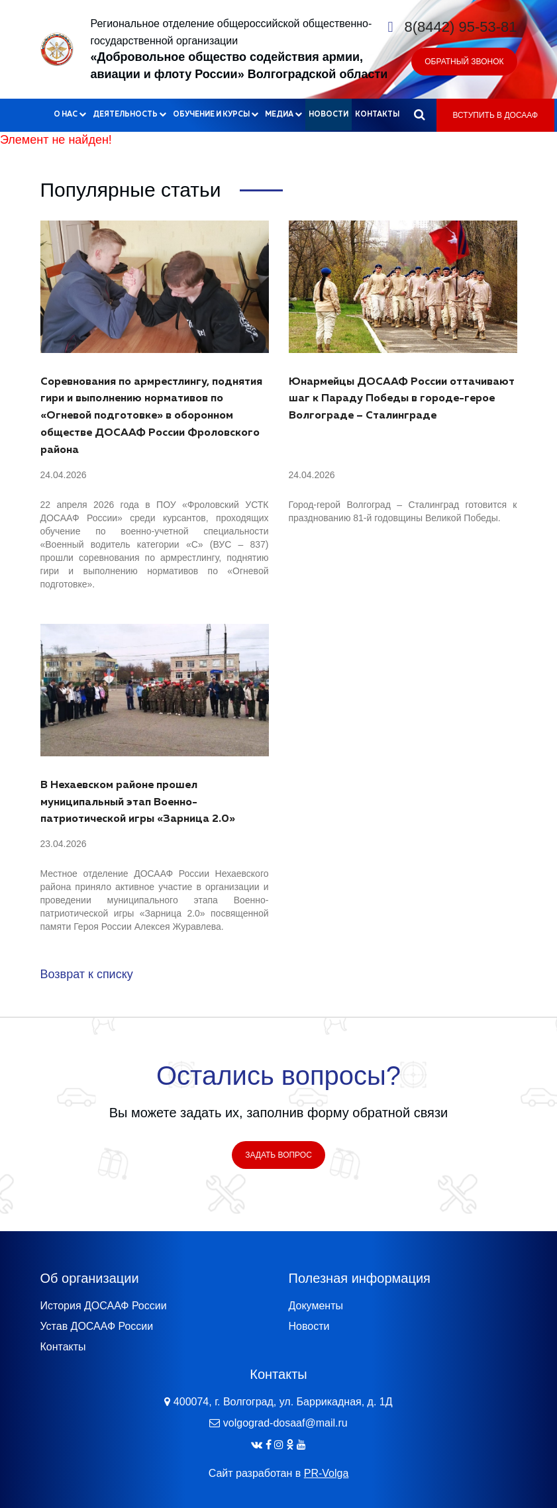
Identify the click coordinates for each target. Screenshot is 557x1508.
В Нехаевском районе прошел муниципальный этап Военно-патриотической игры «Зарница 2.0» (137, 802)
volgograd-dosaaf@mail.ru (285, 1423)
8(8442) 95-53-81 (460, 27)
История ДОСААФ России (103, 1305)
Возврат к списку (86, 974)
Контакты (377, 114)
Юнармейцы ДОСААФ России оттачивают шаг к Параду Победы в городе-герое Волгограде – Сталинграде (402, 399)
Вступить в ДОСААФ (495, 115)
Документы (316, 1305)
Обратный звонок (464, 61)
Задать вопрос (278, 1155)
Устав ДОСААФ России (97, 1326)
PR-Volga (326, 1473)
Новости (328, 114)
